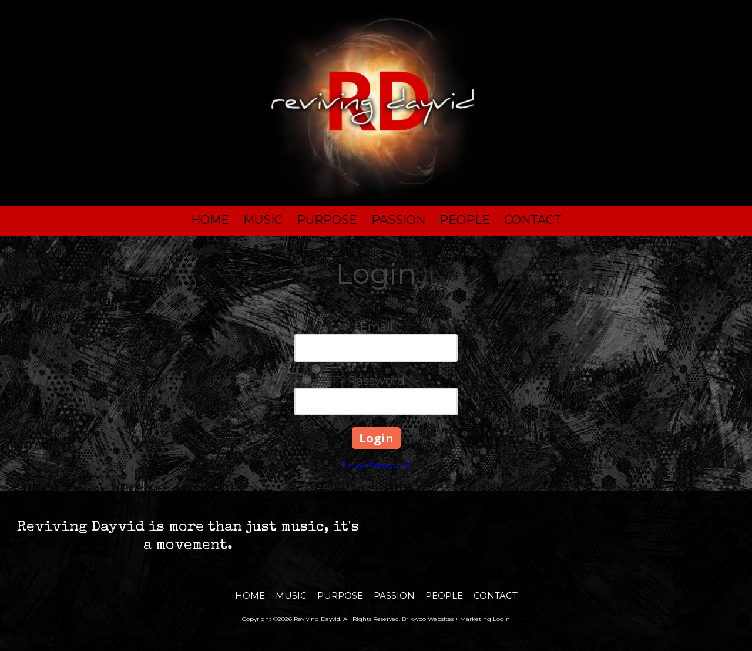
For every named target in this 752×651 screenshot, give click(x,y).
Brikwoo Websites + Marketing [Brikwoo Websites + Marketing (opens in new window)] (446, 619)
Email (376, 327)
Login (501, 619)
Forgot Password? (376, 464)
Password (376, 381)
